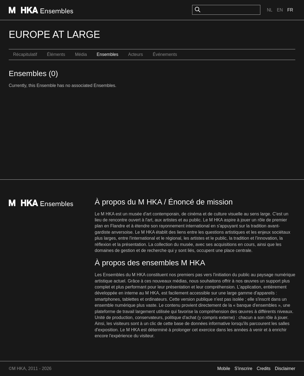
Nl (269, 10)
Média (81, 54)
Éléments (56, 54)
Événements (165, 54)
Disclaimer (285, 368)
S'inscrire (243, 368)
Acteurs (135, 54)
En (280, 10)
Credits (264, 368)
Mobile (223, 368)
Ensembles (107, 54)
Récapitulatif (25, 54)
